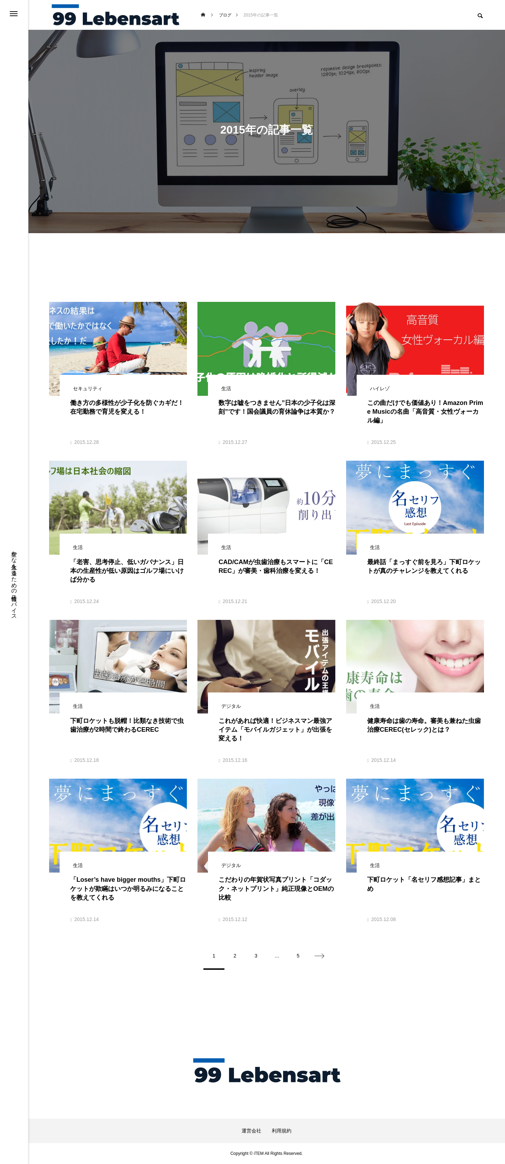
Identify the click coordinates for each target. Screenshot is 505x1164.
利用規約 (281, 1130)
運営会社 (251, 1130)
